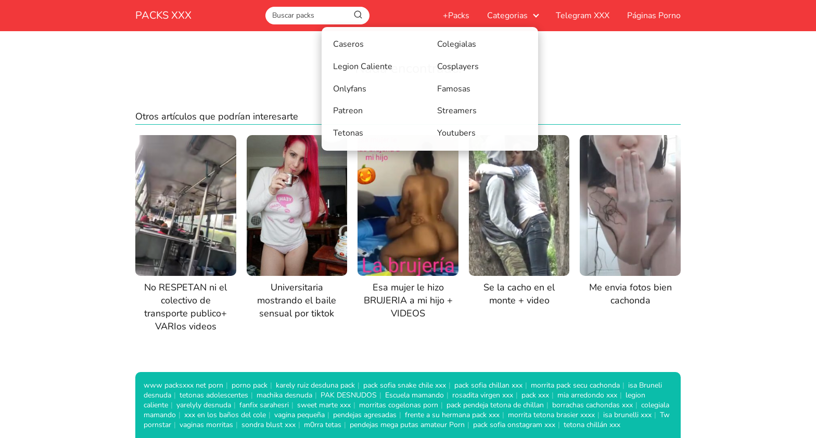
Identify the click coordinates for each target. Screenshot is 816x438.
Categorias (507, 15)
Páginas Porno (654, 15)
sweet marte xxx (324, 405)
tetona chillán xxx (592, 425)
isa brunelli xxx (627, 415)
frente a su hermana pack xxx (452, 415)
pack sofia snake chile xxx (404, 385)
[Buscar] (358, 15)
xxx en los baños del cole (225, 415)
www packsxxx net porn (183, 385)
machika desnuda (284, 395)
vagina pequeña (299, 415)
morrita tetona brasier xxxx (551, 415)
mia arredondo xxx (587, 395)
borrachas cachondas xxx (592, 405)
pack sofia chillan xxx (488, 385)
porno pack (249, 385)
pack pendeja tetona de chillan (495, 405)
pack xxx (535, 395)
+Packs (456, 15)
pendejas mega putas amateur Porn (407, 425)
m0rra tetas (322, 425)
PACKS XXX (163, 15)
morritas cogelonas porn (398, 405)
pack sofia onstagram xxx (514, 425)
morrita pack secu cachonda (575, 385)
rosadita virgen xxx (482, 395)
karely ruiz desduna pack (315, 385)
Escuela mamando (414, 395)
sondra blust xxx (268, 425)
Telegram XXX (582, 15)
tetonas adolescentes (214, 395)
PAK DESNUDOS (349, 395)
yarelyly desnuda (203, 405)
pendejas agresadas (365, 415)
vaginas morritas (206, 425)
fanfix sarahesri (264, 405)
